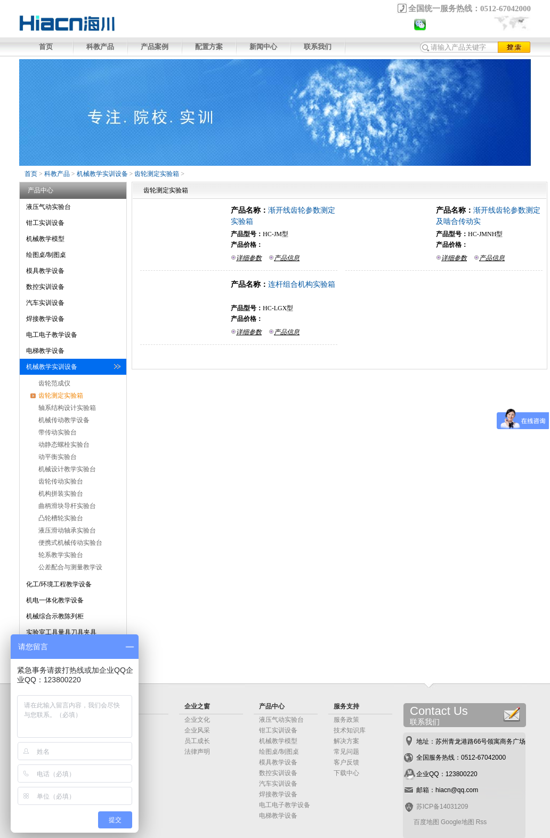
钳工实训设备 (45, 223)
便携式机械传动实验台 (70, 542)
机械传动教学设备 (64, 420)
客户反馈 (346, 762)
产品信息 (287, 258)
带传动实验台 (57, 432)
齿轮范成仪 (54, 383)
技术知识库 (350, 730)
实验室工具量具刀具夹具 (61, 632)
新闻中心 (263, 47)
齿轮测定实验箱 (156, 174)
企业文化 (197, 719)
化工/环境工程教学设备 (59, 584)
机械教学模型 (45, 239)
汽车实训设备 (45, 303)
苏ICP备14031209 (442, 806)
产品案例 (154, 47)
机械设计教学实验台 (67, 469)
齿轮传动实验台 (60, 481)
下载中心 (346, 773)
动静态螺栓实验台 (64, 444)
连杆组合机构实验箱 (301, 284)
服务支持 (346, 706)
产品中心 (272, 706)
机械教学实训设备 (102, 174)
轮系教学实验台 (60, 555)
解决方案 (346, 741)
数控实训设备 (45, 287)
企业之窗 (197, 706)
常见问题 (346, 751)
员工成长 (197, 741)
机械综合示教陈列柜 (55, 616)
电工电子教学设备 (51, 335)
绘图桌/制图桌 (46, 255)
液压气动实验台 (48, 207)
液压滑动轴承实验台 (67, 530)
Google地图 (457, 822)
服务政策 (346, 719)
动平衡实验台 (57, 457)
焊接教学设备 (45, 319)
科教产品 (100, 47)
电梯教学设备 (45, 350)
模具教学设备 (45, 271)
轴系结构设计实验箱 (67, 408)
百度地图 (426, 822)
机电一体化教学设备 (55, 600)
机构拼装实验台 (60, 493)
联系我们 (317, 47)
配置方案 (209, 47)
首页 (46, 47)
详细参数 (249, 258)
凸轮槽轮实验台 (60, 518)
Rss (481, 822)
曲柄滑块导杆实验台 (67, 506)
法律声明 (197, 751)
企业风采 (197, 730)
